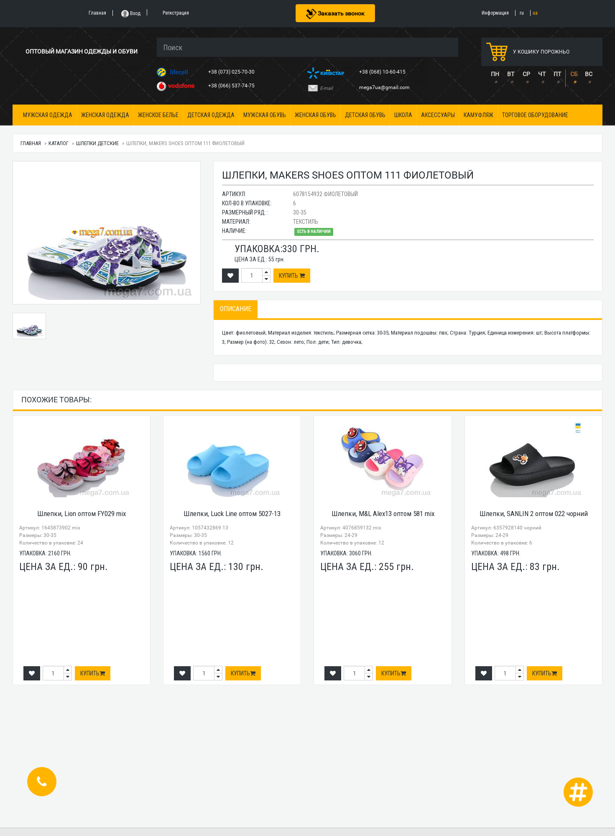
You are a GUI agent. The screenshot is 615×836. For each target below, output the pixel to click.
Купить (292, 275)
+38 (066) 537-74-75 (232, 86)
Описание (235, 309)
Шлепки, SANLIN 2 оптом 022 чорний (534, 513)
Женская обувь (315, 115)
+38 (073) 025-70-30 (232, 72)
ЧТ (542, 74)
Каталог (58, 143)
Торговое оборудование (535, 115)
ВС (588, 74)
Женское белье (158, 115)
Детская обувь (365, 115)
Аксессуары (438, 115)
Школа (403, 115)
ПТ (557, 74)
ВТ (510, 74)
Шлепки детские (97, 143)
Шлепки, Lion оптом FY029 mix (81, 513)
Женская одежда (105, 115)
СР (526, 74)
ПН (495, 74)
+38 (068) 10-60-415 (383, 72)
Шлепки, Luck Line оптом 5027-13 (232, 513)
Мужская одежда (47, 115)
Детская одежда (211, 115)
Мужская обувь (264, 115)
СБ (574, 74)
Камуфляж (478, 115)
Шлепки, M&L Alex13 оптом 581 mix (383, 513)
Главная (30, 143)
